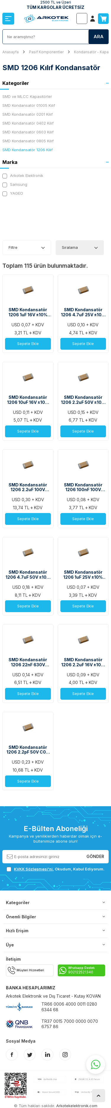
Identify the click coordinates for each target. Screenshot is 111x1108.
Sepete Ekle (28, 343)
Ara (99, 36)
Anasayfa (10, 52)
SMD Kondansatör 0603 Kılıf (28, 132)
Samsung (14, 184)
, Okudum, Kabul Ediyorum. (55, 869)
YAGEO (12, 193)
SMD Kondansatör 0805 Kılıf (28, 140)
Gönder (95, 856)
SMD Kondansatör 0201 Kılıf (27, 114)
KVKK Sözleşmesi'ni (33, 869)
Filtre (13, 247)
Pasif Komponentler (46, 52)
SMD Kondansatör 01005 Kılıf (28, 105)
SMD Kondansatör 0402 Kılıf (28, 123)
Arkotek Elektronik (22, 175)
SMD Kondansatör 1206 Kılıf (27, 149)
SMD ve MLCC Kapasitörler (27, 96)
